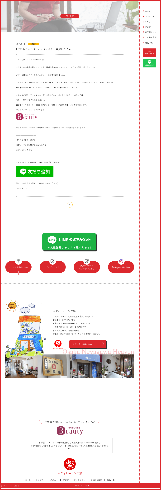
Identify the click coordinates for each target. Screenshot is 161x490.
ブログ (148, 26)
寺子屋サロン (150, 32)
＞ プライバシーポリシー (9, 487)
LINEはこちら (149, 63)
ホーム (148, 11)
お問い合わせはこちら (83, 346)
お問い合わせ (149, 53)
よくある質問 (150, 37)
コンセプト (150, 16)
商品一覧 (149, 42)
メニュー (149, 21)
